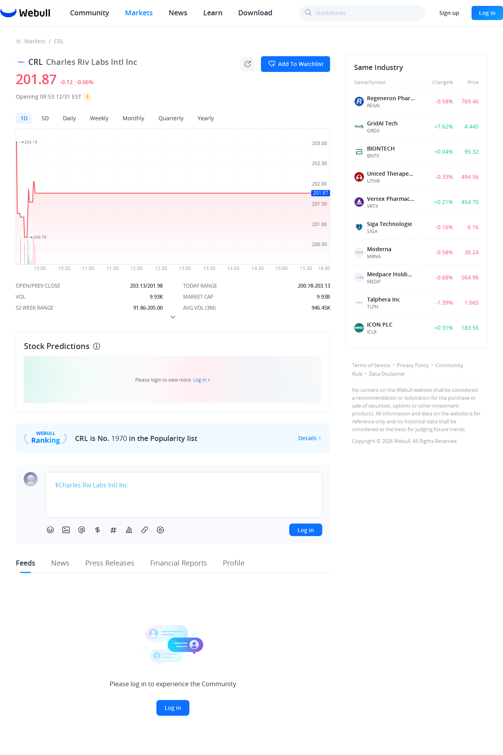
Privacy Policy (413, 365)
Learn (212, 12)
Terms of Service (371, 365)
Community (89, 12)
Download (255, 12)
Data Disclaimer (387, 373)
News (178, 12)
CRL (59, 41)
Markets (139, 12)
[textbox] (184, 485)
